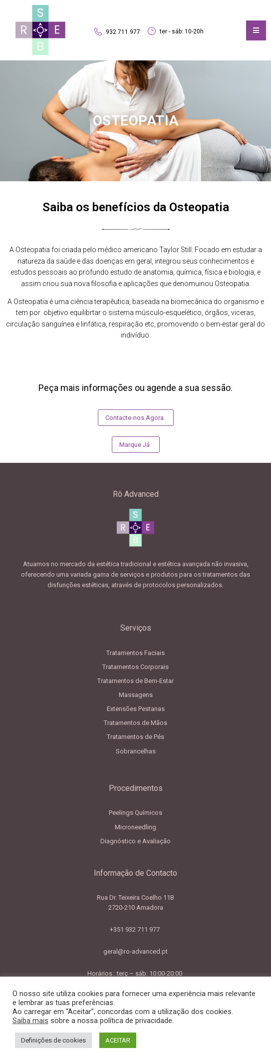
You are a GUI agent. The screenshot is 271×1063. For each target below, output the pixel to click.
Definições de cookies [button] (53, 1040)
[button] (136, 417)
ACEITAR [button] (117, 1040)
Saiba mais (30, 1020)
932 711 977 (123, 31)
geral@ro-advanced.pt (135, 951)
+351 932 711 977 (135, 929)
